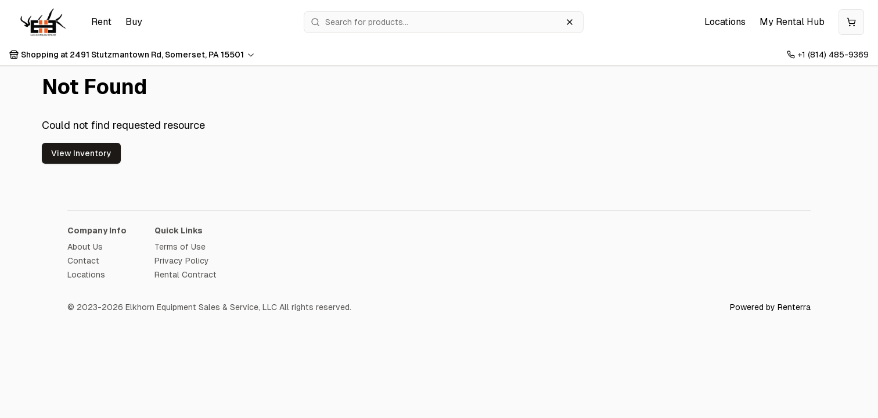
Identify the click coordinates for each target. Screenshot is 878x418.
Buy (133, 21)
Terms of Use (180, 246)
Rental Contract (185, 274)
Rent (101, 21)
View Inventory (81, 153)
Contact (83, 260)
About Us (85, 246)
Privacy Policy (181, 260)
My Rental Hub (792, 21)
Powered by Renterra (770, 307)
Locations (725, 21)
